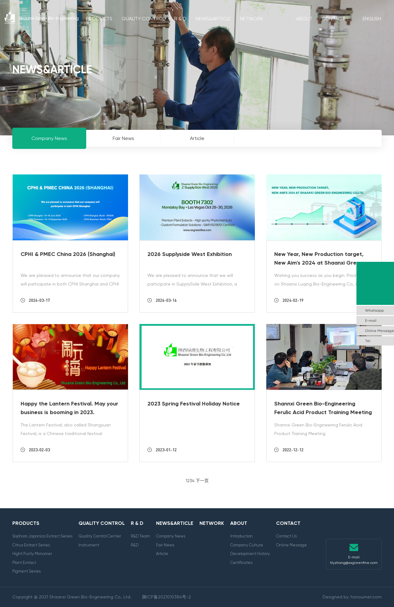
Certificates (241, 562)
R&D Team (140, 536)
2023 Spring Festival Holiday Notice (193, 403)
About (304, 19)
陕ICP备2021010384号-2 (166, 596)
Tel (367, 341)
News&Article (213, 19)
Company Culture (246, 545)
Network (251, 19)
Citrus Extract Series (31, 545)
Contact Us (286, 536)
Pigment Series (26, 571)
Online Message (291, 545)
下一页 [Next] (202, 480)
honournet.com (366, 596)
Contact (333, 19)
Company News (170, 536)
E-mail (370, 320)
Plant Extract (24, 562)
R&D (135, 545)
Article (162, 553)
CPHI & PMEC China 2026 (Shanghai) (68, 254)
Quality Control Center (99, 536)
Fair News (165, 545)
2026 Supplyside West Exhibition (189, 254)
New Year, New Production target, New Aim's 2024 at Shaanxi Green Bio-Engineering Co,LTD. (319, 263)
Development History (250, 553)
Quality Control (143, 19)
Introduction (241, 536)
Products (99, 19)
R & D (180, 19)
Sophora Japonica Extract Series (42, 536)
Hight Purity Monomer (32, 553)
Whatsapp (374, 310)
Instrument (88, 545)
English (372, 19)
